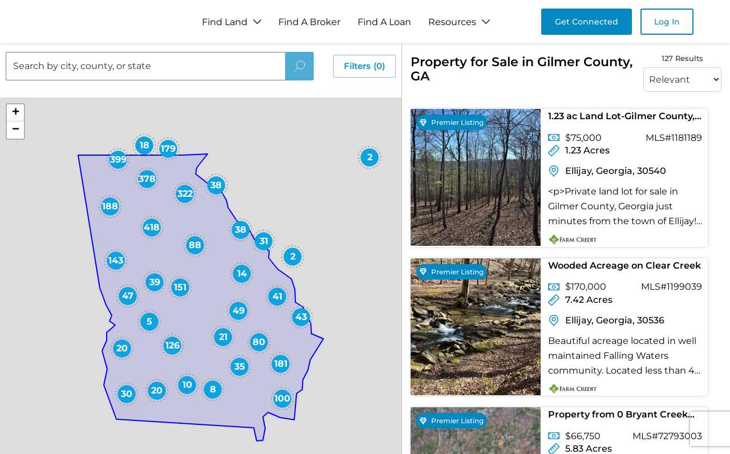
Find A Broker (309, 22)
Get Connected (586, 22)
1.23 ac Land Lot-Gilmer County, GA (621, 118)
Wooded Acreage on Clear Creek (624, 265)
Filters (364, 66)
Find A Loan (384, 22)
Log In (667, 22)
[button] (391, 332)
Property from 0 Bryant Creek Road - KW (618, 416)
